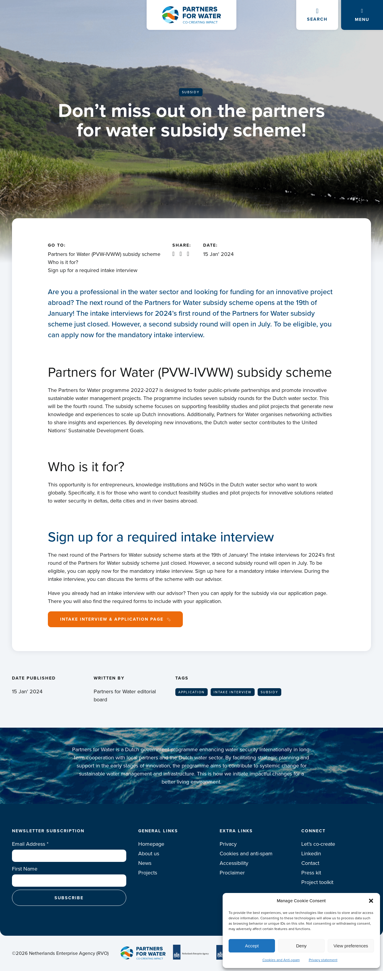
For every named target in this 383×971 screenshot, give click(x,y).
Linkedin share (173, 253)
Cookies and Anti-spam (281, 960)
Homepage (151, 844)
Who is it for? (63, 262)
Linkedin (311, 853)
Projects (147, 873)
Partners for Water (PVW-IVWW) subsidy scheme (104, 254)
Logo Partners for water (191, 14)
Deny (301, 945)
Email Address (30, 844)
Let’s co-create (318, 844)
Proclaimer (232, 873)
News (144, 863)
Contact (310, 863)
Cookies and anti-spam (246, 853)
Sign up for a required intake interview (92, 270)
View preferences (351, 945)
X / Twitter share (181, 253)
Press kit (311, 873)
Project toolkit (317, 882)
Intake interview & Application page (111, 619)
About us (148, 853)
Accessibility (234, 863)
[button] (371, 901)
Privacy (228, 844)
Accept (252, 945)
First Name (24, 869)
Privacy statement (323, 960)
